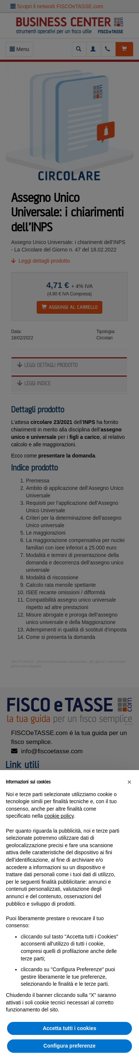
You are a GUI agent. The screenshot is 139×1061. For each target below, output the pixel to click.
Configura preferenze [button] (69, 1046)
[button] (129, 782)
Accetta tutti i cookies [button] (69, 1028)
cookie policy (59, 816)
